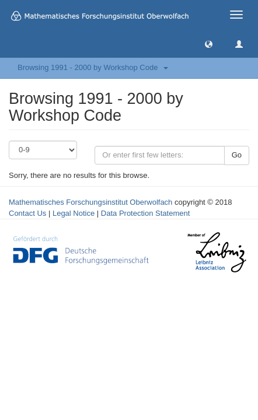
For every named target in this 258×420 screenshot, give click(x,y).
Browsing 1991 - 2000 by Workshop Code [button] (93, 67)
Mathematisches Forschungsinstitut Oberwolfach (90, 202)
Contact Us (27, 213)
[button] (208, 43)
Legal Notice (74, 213)
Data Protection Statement (145, 213)
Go (237, 154)
